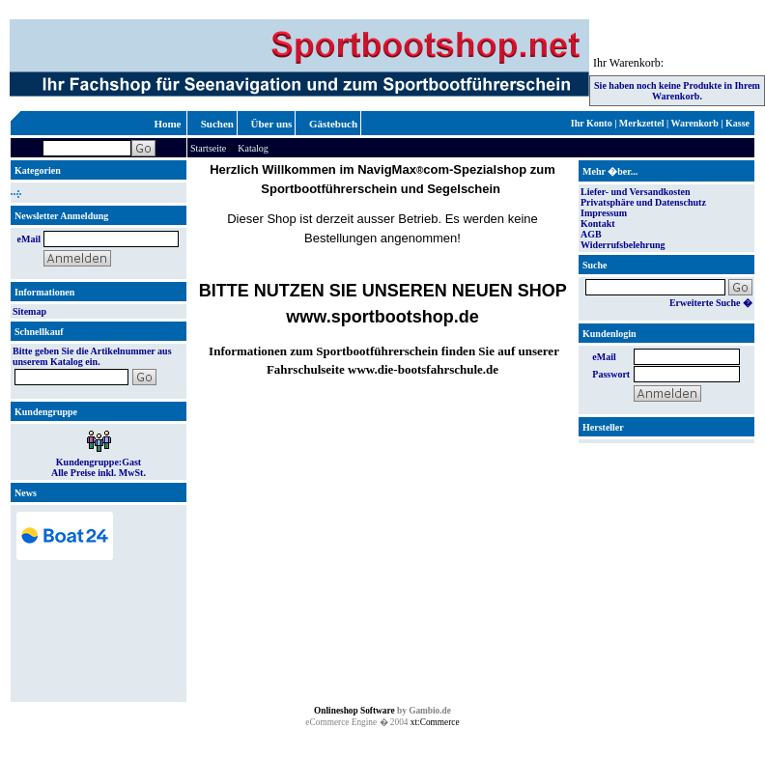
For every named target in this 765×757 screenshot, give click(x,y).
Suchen (217, 123)
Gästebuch (333, 123)
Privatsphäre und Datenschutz (643, 202)
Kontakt (598, 223)
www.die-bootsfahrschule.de (423, 369)
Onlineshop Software (354, 710)
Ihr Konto (591, 123)
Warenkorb (695, 123)
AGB (591, 234)
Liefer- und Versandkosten (636, 191)
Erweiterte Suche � (710, 302)
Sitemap (29, 311)
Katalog (253, 148)
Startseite (208, 148)
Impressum (604, 213)
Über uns (272, 123)
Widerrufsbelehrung (623, 244)
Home (167, 123)
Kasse (737, 123)
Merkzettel (642, 123)
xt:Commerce (435, 722)
